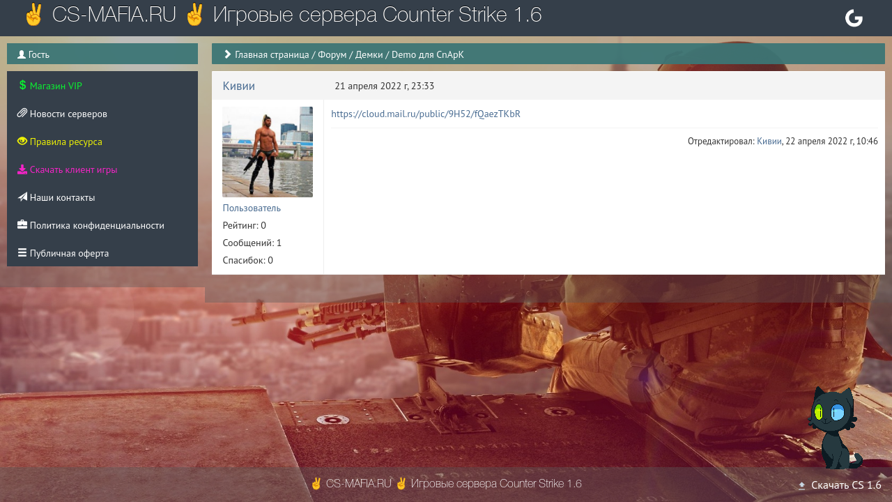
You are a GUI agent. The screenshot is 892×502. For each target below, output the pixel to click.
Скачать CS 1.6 (839, 485)
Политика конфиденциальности (90, 225)
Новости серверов (62, 113)
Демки (369, 54)
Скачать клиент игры (67, 169)
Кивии (238, 85)
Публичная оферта (63, 253)
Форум (332, 54)
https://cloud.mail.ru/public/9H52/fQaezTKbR (426, 113)
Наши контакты (56, 197)
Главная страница (272, 54)
